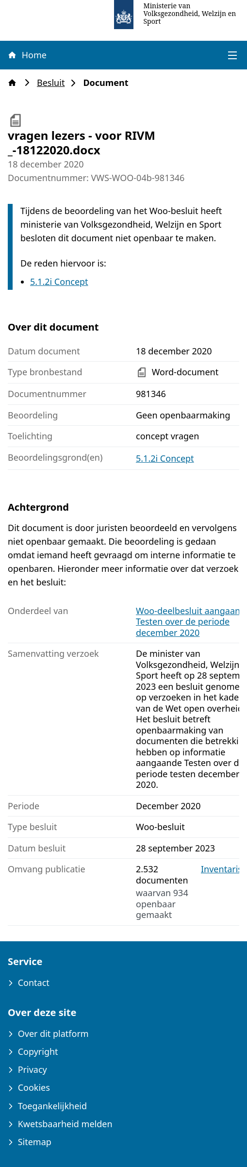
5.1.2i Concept (59, 281)
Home (27, 55)
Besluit (53, 83)
